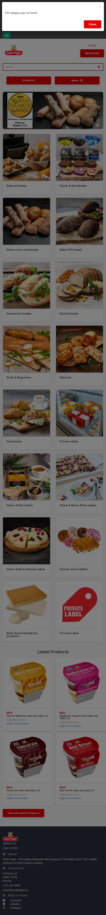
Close (92, 24)
